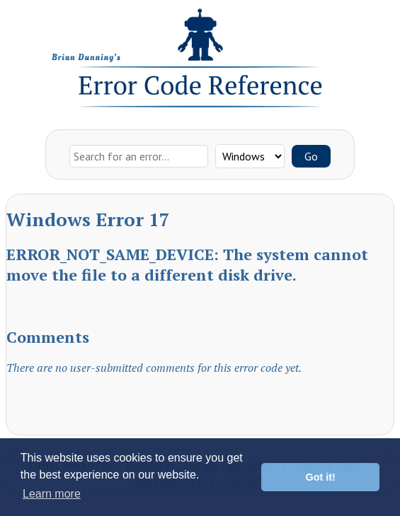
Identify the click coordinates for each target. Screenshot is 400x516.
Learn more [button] (52, 494)
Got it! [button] (321, 477)
